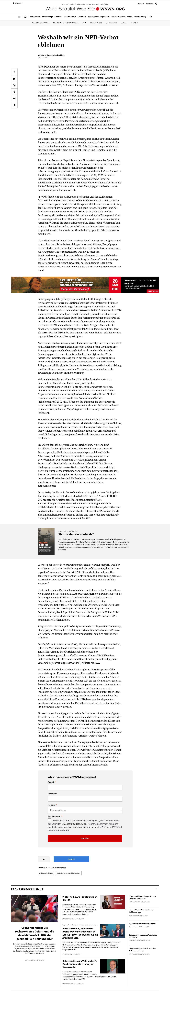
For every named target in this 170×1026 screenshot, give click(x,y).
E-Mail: (51, 782)
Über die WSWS (111, 23)
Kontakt (141, 3)
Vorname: (52, 794)
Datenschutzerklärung (73, 824)
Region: (51, 805)
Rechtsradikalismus (46, 873)
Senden (85, 838)
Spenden (134, 23)
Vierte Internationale (40, 23)
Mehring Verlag (96, 23)
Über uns (149, 3)
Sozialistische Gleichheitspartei (65, 23)
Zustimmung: (54, 816)
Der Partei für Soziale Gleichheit (51, 55)
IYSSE (84, 23)
